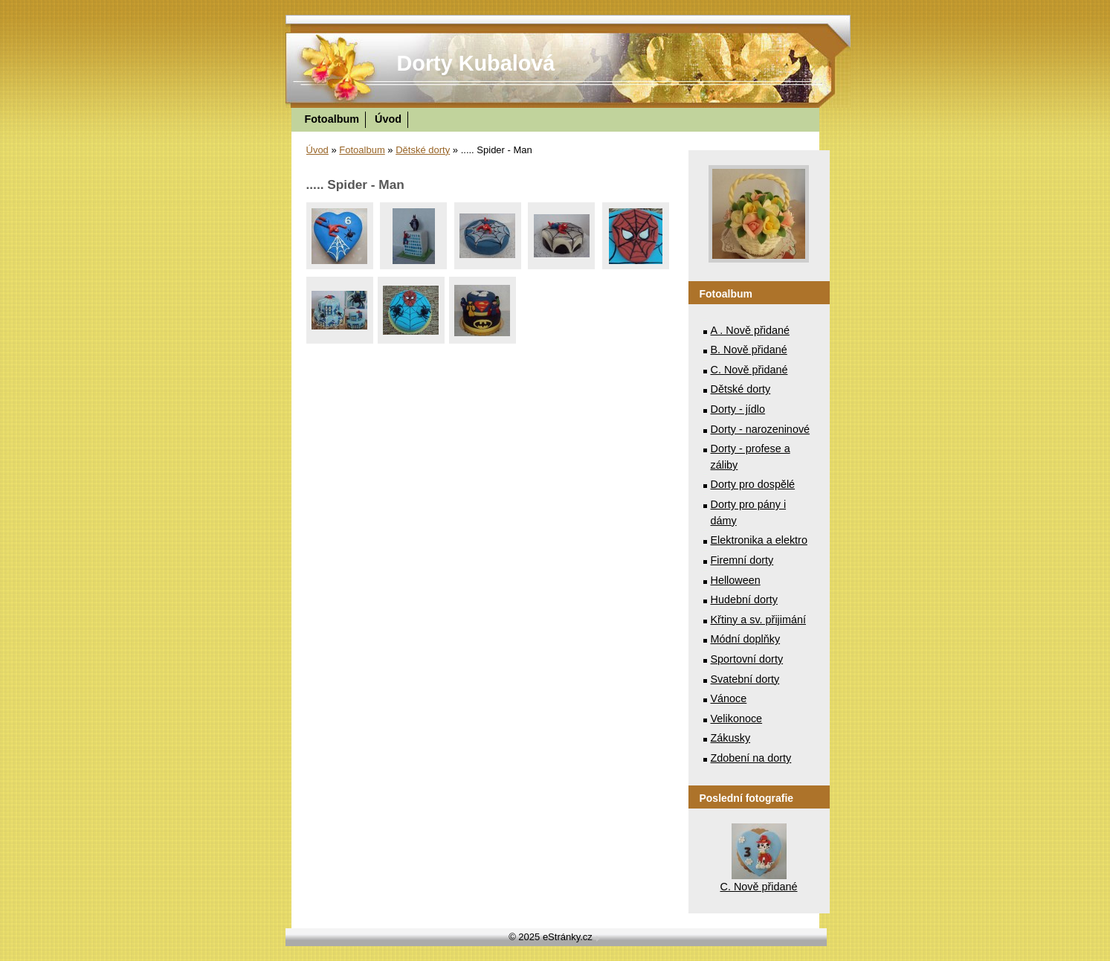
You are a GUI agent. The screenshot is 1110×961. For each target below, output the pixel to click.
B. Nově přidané (749, 350)
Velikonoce (737, 718)
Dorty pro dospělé (753, 484)
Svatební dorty (745, 679)
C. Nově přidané (749, 370)
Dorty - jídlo (738, 409)
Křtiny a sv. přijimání (758, 620)
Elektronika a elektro (759, 540)
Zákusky (731, 738)
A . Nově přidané (750, 330)
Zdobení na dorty (751, 758)
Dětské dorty (423, 149)
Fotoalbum (332, 119)
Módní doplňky (746, 639)
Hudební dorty (744, 599)
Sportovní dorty (747, 659)
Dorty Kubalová (476, 63)
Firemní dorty (742, 560)
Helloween (736, 580)
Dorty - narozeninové (760, 429)
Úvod (388, 119)
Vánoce (729, 698)
